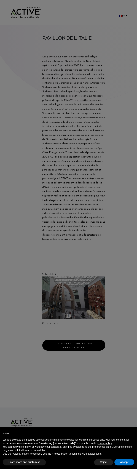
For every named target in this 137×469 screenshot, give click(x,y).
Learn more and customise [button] (24, 462)
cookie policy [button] (105, 443)
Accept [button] (124, 462)
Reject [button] (103, 462)
